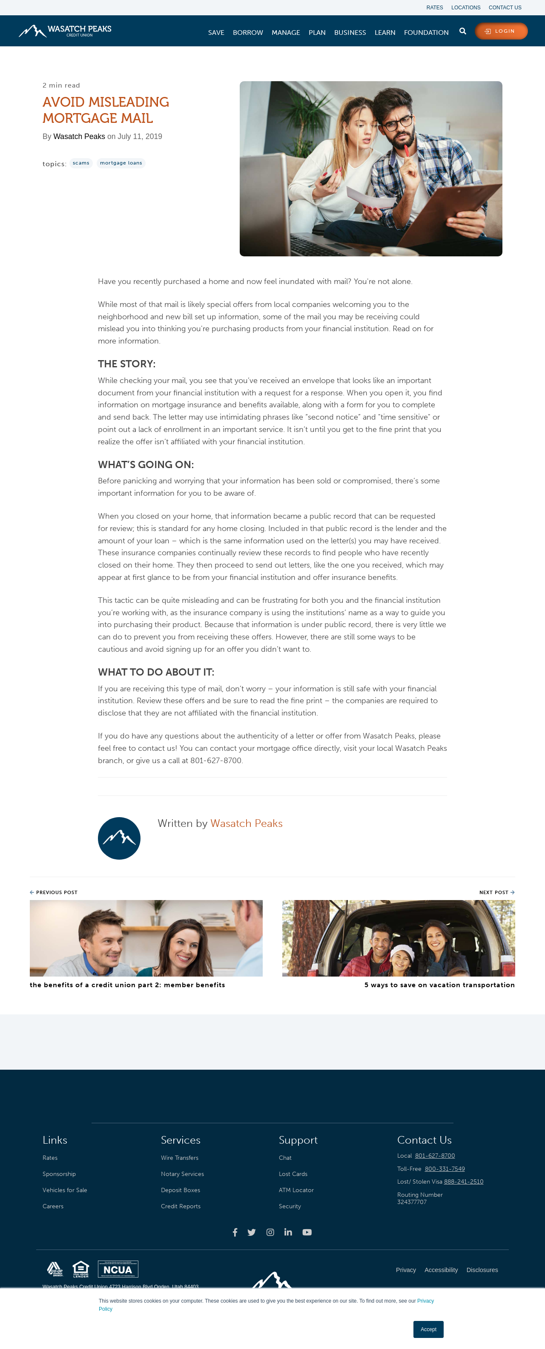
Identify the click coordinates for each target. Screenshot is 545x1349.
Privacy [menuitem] (406, 1270)
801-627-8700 (435, 1155)
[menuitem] (216, 33)
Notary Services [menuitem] (182, 1174)
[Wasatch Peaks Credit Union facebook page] (235, 1232)
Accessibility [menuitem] (441, 1270)
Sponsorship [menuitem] (59, 1174)
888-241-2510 (464, 1182)
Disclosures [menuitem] (482, 1270)
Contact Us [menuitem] (505, 8)
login (505, 31)
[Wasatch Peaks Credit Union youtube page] (307, 1232)
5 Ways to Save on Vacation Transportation (439, 985)
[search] (462, 29)
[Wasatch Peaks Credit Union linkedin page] (288, 1232)
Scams (81, 163)
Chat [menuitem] (285, 1158)
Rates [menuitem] (434, 8)
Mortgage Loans (121, 163)
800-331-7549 (445, 1169)
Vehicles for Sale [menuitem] (65, 1190)
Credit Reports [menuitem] (181, 1206)
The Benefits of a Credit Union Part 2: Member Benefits (127, 985)
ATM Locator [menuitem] (296, 1190)
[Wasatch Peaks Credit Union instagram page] (270, 1232)
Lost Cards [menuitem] (293, 1174)
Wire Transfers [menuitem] (179, 1158)
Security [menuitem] (290, 1206)
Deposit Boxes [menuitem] (180, 1190)
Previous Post (54, 893)
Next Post (497, 893)
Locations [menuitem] (465, 8)
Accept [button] (428, 1329)
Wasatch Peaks (79, 137)
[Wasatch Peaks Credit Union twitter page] (251, 1232)
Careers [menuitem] (53, 1206)
